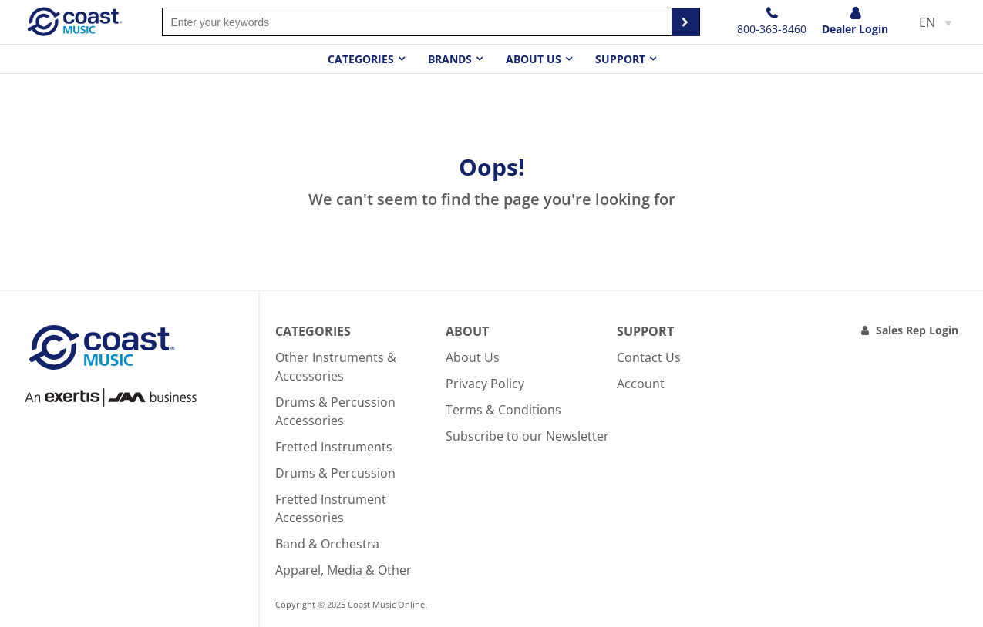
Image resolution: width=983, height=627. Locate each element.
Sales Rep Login (917, 330)
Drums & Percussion (335, 472)
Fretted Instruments (333, 446)
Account (641, 383)
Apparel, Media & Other (343, 570)
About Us (473, 357)
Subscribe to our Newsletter (527, 436)
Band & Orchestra (327, 543)
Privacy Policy (485, 383)
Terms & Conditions (503, 409)
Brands (450, 59)
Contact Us (649, 357)
